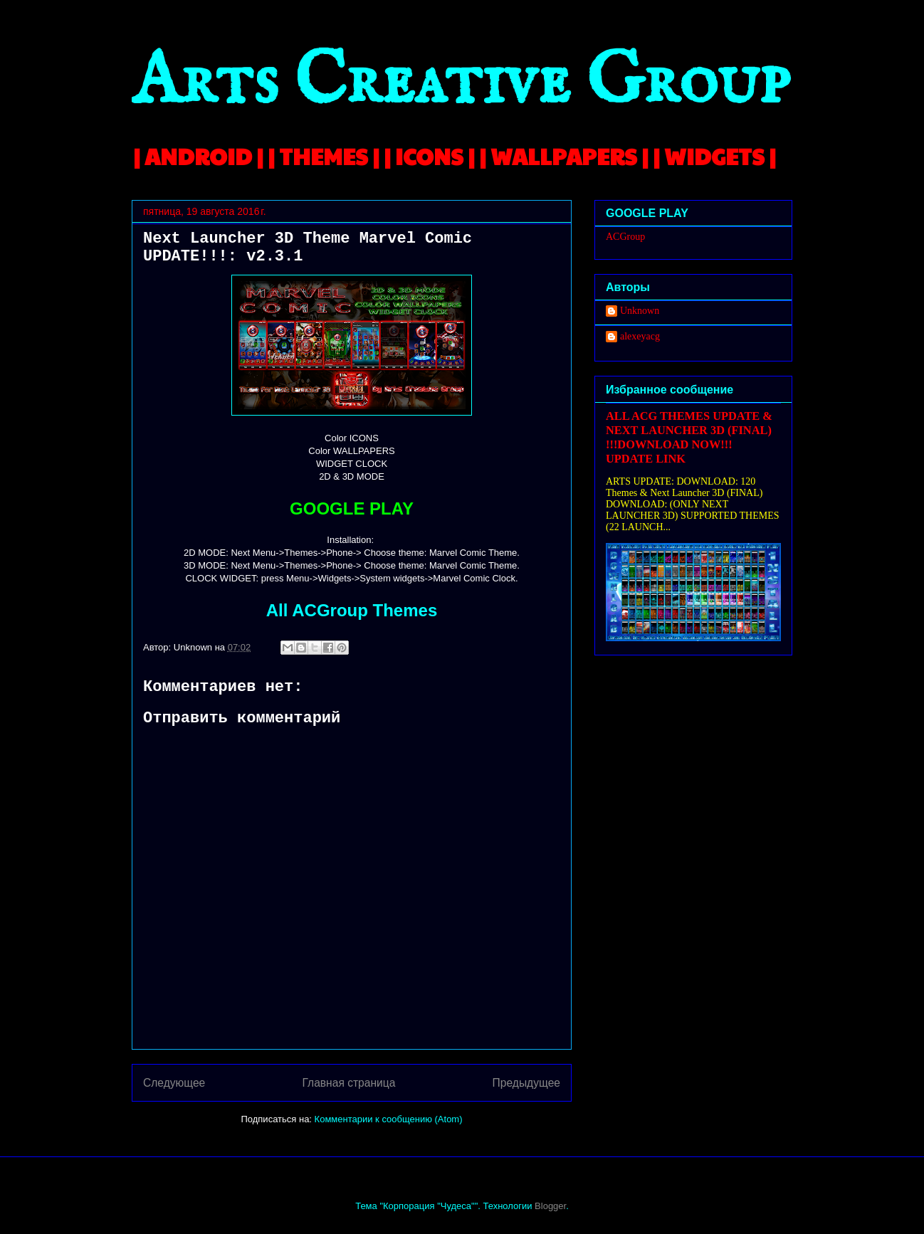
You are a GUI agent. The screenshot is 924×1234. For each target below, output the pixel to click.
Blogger (550, 1206)
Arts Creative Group (460, 83)
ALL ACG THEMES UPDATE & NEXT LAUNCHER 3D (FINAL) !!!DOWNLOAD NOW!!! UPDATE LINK (689, 437)
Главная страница (348, 1083)
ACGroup (625, 236)
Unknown (639, 310)
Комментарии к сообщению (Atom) (389, 1119)
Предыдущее (526, 1083)
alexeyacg (640, 336)
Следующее (174, 1083)
